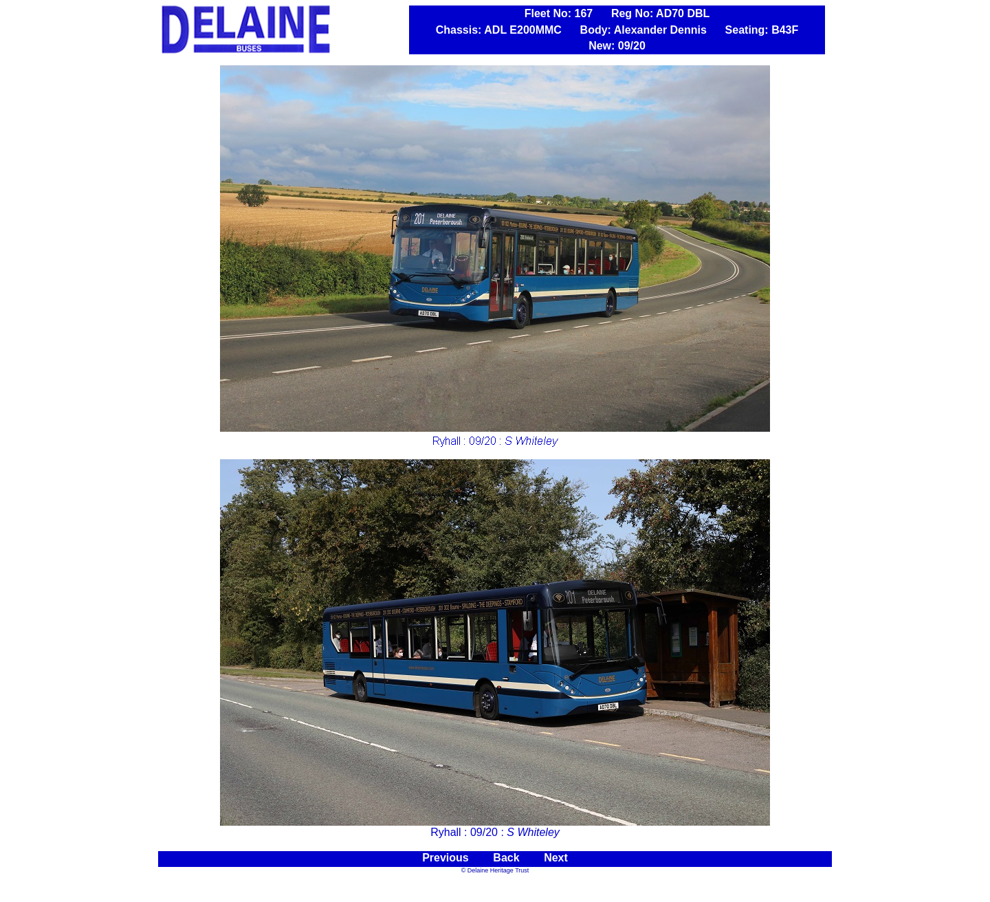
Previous (445, 858)
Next (556, 858)
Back (506, 858)
